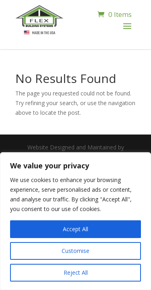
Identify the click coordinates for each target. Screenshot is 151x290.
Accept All (75, 229)
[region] (75, 221)
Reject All (76, 272)
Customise (75, 251)
